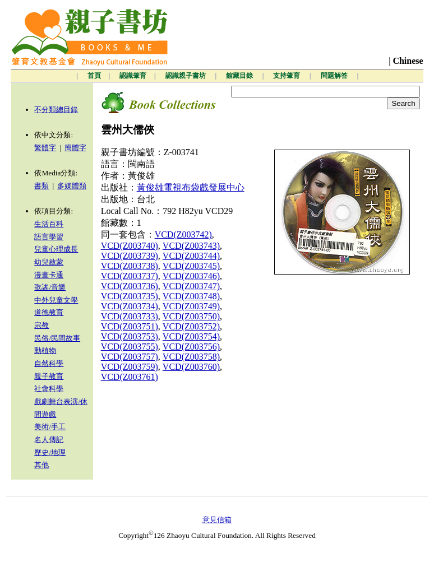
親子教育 (48, 376)
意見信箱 (217, 519)
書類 (41, 186)
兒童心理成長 (56, 249)
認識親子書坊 (186, 76)
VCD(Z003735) (129, 296)
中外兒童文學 (56, 300)
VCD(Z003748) (191, 296)
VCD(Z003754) (191, 336)
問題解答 (335, 76)
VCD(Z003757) (129, 356)
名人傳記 (48, 439)
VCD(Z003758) (191, 356)
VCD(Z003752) (191, 326)
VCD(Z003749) (191, 306)
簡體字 (75, 147)
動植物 (45, 350)
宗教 (41, 325)
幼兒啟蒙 (48, 262)
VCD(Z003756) (191, 346)
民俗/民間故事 (57, 338)
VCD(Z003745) (191, 266)
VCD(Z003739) (129, 256)
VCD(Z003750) (191, 316)
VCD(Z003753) (129, 336)
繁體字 (45, 147)
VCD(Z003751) (129, 326)
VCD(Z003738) (129, 266)
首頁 (94, 76)
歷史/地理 (50, 452)
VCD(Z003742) (183, 234)
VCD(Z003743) (191, 245)
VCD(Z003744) (191, 256)
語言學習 (48, 237)
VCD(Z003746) (191, 276)
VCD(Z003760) (191, 366)
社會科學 (48, 388)
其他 (41, 465)
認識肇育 (132, 76)
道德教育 (48, 312)
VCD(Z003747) (191, 286)
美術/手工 (50, 426)
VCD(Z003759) (129, 366)
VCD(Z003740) (129, 245)
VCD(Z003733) (129, 316)
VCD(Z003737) (129, 276)
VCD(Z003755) (129, 346)
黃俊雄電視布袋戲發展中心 (190, 187)
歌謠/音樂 (50, 287)
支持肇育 (287, 76)
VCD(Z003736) (129, 286)
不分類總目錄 (56, 109)
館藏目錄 (240, 76)
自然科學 (48, 363)
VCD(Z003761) (129, 377)
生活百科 (48, 224)
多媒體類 (71, 186)
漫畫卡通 (48, 275)
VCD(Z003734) (129, 306)
